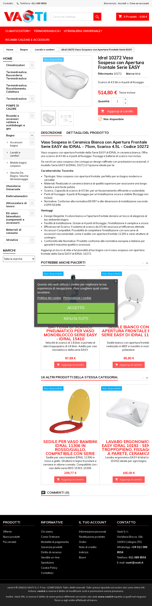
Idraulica (12, 239)
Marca (130, 73)
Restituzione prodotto (92, 536)
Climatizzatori (17, 31)
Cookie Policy (49, 567)
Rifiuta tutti (76, 319)
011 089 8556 (39, 3)
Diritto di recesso (51, 552)
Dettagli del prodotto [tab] (87, 133)
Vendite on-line (50, 557)
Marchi (9, 250)
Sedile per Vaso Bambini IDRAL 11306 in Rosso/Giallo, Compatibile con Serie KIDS (70, 449)
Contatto (8, 3)
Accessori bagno (16, 144)
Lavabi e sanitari (15, 154)
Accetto (76, 308)
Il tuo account (92, 522)
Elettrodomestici (17, 196)
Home (7, 58)
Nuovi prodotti (11, 536)
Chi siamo (47, 531)
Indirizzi (83, 552)
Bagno (10, 135)
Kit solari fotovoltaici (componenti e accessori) (15, 218)
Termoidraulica (46, 31)
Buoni (82, 557)
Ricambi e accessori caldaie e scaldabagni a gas (15, 122)
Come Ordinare (50, 536)
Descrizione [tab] (51, 133)
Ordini (82, 541)
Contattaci (47, 572)
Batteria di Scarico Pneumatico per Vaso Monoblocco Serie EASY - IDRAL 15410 (70, 332)
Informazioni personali (92, 531)
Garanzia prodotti (51, 547)
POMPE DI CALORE (12, 107)
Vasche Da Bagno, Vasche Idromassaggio (19, 176)
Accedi (122, 3)
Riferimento (105, 73)
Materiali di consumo (13, 231)
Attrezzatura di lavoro (16, 204)
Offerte (7, 531)
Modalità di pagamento (55, 541)
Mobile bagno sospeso (18, 164)
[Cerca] (76, 17)
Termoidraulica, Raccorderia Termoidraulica (16, 75)
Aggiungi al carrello (117, 111)
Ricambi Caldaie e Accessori (27, 39)
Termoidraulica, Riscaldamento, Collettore (16, 88)
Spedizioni (47, 562)
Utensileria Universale (82, 31)
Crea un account (139, 3)
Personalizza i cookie (77, 298)
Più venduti (9, 541)
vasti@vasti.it (134, 562)
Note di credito (88, 547)
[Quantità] (117, 101)
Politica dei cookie (49, 298)
